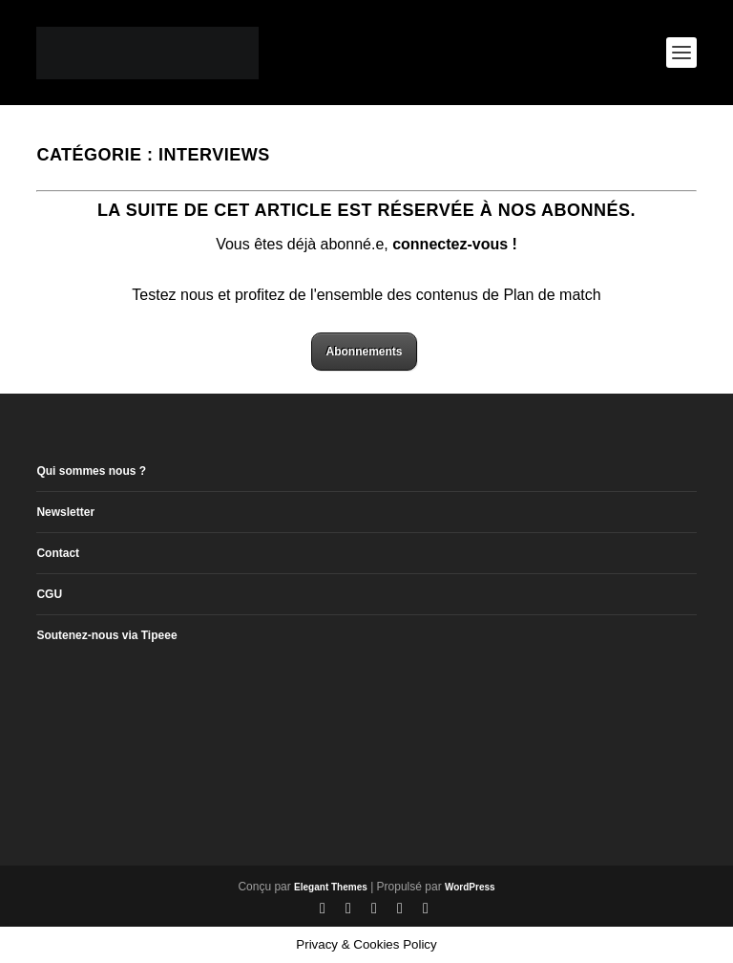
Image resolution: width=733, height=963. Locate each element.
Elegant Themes (330, 887)
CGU (49, 594)
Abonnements (363, 351)
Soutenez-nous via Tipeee (106, 635)
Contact (57, 553)
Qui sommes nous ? (91, 471)
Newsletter (65, 512)
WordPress (470, 887)
